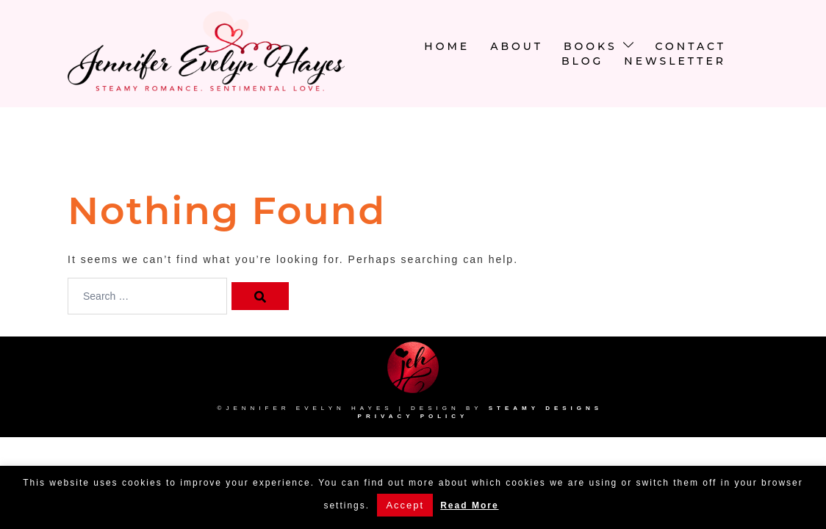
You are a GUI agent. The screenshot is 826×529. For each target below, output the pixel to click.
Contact (691, 46)
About (516, 46)
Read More (469, 505)
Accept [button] (405, 505)
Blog (582, 61)
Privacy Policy (413, 416)
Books (590, 46)
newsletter (675, 61)
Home (447, 46)
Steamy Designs (549, 408)
